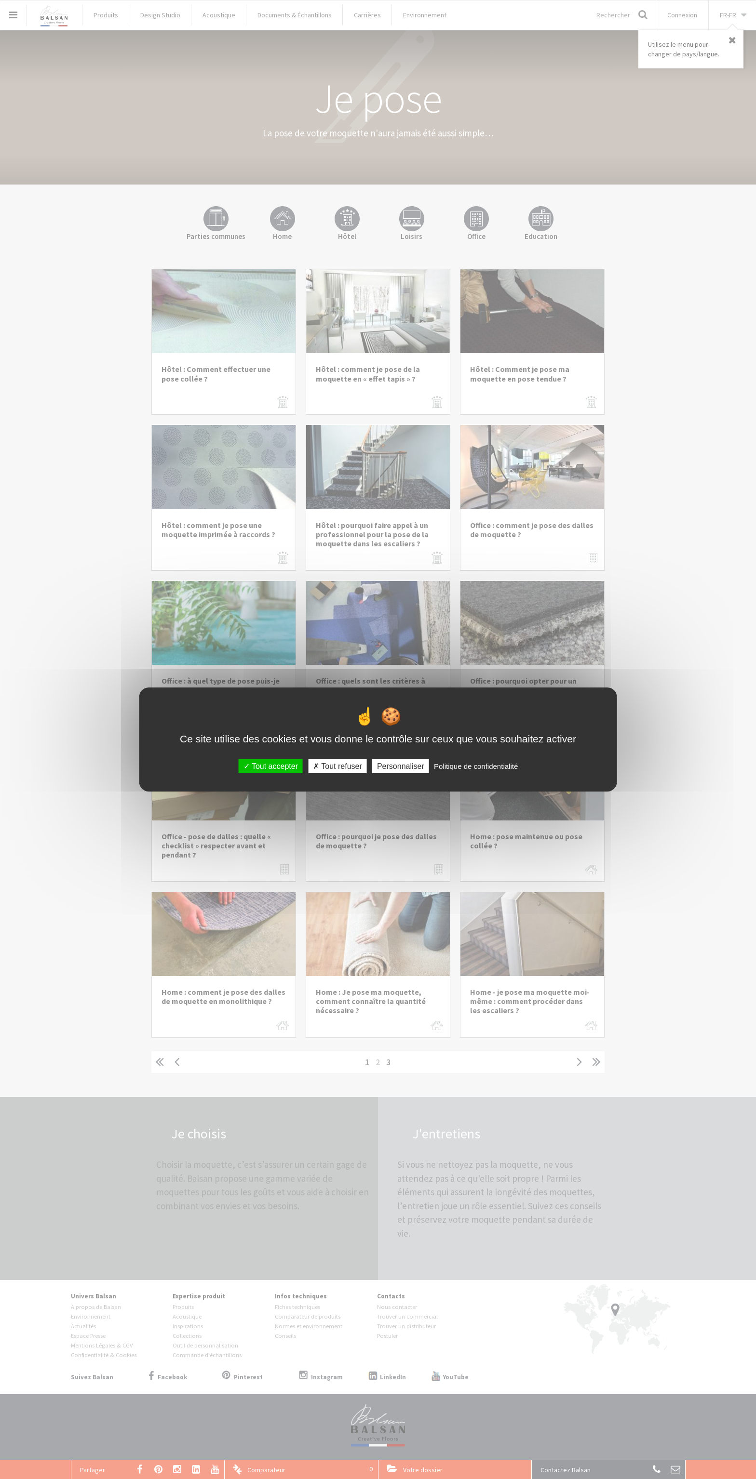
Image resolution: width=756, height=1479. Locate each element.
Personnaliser (400, 766)
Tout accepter (270, 766)
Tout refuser (337, 766)
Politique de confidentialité (476, 766)
